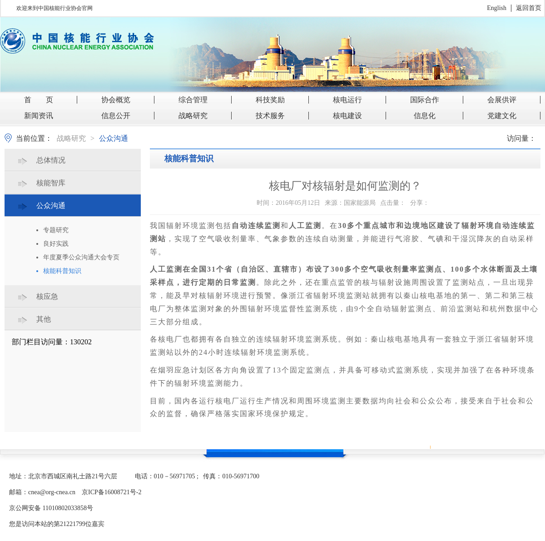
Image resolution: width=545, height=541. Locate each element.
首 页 (38, 100)
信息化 (425, 115)
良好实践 (56, 243)
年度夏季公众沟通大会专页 (81, 257)
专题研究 (56, 230)
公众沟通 (113, 138)
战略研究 (193, 115)
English (496, 8)
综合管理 (193, 100)
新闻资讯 (38, 115)
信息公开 (115, 115)
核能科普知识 (62, 271)
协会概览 (115, 100)
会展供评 (501, 100)
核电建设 (347, 115)
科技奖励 (270, 100)
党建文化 (501, 115)
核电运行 (347, 100)
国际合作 (424, 100)
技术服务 (270, 115)
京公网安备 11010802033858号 (51, 508)
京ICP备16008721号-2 (111, 492)
